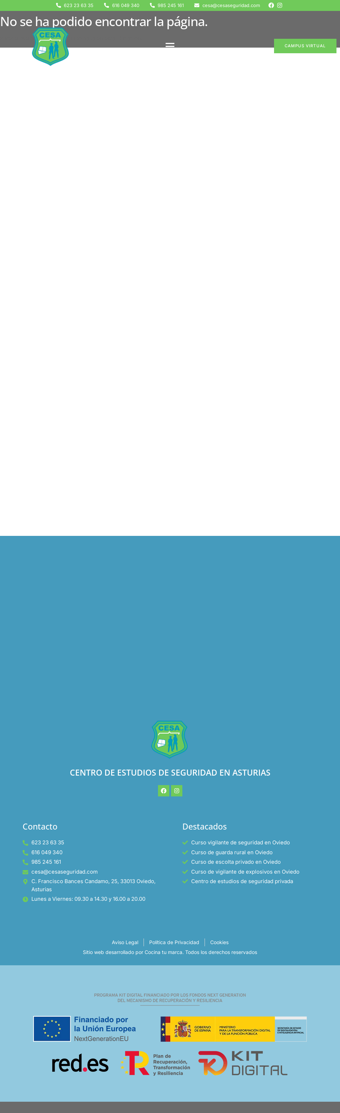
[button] (170, 46)
